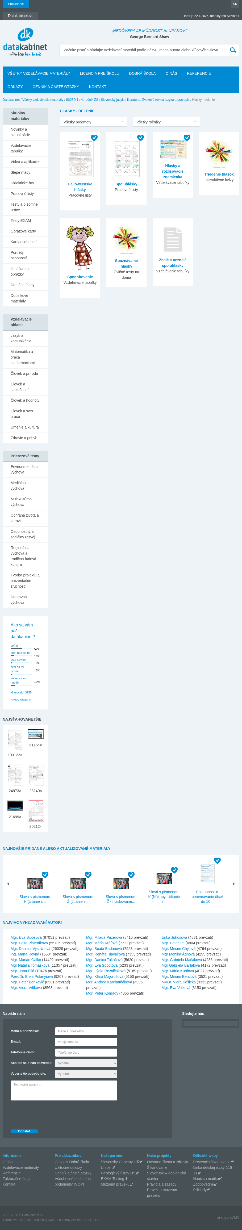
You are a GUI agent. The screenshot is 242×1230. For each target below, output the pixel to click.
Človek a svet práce (22, 414)
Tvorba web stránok (17, 1220)
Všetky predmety (77, 122)
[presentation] (51, 1113)
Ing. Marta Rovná (25, 954)
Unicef (106, 1167)
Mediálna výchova (18, 486)
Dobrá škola (142, 73)
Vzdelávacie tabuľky (21, 148)
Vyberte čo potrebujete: (28, 1073)
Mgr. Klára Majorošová (104, 976)
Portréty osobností (19, 255)
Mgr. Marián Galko (26, 960)
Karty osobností (23, 242)
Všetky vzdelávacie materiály (38, 73)
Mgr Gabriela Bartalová (181, 965)
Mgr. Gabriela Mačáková (182, 960)
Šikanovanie (157, 1167)
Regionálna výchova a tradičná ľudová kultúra (23, 556)
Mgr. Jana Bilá (22, 971)
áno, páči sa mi (20, 652)
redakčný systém (46, 1220)
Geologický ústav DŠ (118, 1173)
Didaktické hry (22, 183)
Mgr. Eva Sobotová (102, 965)
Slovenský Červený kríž (120, 1162)
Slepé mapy (20, 172)
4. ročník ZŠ (89, 100)
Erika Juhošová (174, 937)
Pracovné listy (22, 194)
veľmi (14, 645)
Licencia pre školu (99, 73)
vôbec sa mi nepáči (18, 680)
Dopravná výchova (19, 600)
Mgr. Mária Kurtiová (178, 971)
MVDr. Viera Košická (179, 982)
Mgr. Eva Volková (176, 988)
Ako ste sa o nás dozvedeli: (31, 1063)
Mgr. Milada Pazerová (104, 937)
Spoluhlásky (126, 184)
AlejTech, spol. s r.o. (85, 1220)
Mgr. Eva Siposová (26, 937)
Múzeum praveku (115, 1184)
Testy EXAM (21, 220)
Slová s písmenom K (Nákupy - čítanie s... (164, 897)
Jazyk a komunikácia (21, 338)
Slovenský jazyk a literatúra (120, 100)
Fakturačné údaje (17, 1179)
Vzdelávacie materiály (21, 1167)
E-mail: (16, 1042)
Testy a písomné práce (24, 207)
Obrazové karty (23, 231)
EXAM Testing (112, 1179)
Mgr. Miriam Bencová (179, 976)
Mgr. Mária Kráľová (102, 943)
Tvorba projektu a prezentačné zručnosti (25, 580)
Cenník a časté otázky (56, 87)
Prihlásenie (16, 4)
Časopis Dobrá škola (72, 1162)
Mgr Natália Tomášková (30, 965)
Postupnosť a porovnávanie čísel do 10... (207, 897)
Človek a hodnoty (25, 400)
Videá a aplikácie (25, 162)
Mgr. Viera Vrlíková (26, 988)
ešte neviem (18, 659)
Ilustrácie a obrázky (20, 271)
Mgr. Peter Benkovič (27, 982)
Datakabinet (11, 100)
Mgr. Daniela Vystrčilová (31, 948)
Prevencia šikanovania (211, 1162)
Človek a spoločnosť (20, 387)
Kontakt (97, 87)
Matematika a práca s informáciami (23, 357)
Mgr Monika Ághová (178, 954)
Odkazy (15, 87)
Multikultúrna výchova (21, 502)
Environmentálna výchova (25, 469)
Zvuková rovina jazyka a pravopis (165, 100)
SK (235, 4)
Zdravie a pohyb (24, 438)
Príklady (200, 1190)
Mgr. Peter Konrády (102, 993)
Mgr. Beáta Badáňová (104, 948)
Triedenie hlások (219, 174)
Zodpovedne (203, 1184)
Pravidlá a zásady (162, 1184)
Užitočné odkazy (68, 1167)
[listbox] (93, 122)
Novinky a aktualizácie (20, 132)
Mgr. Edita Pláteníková (29, 943)
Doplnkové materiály (19, 298)
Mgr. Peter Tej (173, 943)
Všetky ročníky (148, 122)
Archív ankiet (19, 699)
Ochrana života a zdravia (25, 518)
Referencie (199, 73)
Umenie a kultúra (25, 427)
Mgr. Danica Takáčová (104, 960)
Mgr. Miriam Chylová (179, 948)
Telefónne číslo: (23, 1052)
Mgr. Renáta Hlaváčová (105, 954)
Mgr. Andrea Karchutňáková (109, 982)
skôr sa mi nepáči (17, 669)
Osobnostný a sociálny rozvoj (23, 534)
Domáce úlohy (23, 285)
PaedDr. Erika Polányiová (32, 976)
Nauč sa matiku (206, 1179)
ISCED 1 (72, 100)
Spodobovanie (80, 277)
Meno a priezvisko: (25, 1031)
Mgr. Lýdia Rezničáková (106, 971)
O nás (171, 73)
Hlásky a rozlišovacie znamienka (172, 171)
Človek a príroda (24, 373)
